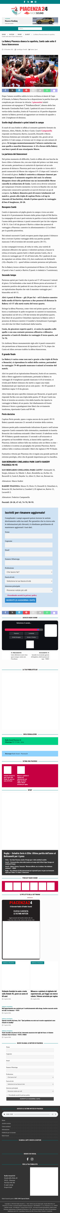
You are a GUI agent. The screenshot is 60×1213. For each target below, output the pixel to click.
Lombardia (31, 633)
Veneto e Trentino (31, 637)
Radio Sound (16, 754)
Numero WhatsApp (12, 559)
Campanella (46, 130)
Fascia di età (9, 577)
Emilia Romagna (16, 637)
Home (3, 1120)
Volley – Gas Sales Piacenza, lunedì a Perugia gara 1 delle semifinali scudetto (26, 860)
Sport (20, 34)
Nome (7, 532)
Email (7, 550)
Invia (22, 742)
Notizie (11, 34)
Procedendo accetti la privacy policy (22, 595)
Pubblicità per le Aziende (9, 1132)
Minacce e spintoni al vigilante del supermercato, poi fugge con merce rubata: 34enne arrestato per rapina (44, 993)
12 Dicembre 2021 (8, 49)
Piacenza (16, 633)
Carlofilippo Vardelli (21, 49)
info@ (11, 1185)
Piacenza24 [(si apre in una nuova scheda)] (24, 754)
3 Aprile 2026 (7, 1025)
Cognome (8, 541)
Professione (9, 568)
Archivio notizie (6, 1123)
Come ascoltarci (6, 1126)
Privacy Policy (37, 1211)
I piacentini (37, 102)
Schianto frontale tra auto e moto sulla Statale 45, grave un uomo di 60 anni (15, 993)
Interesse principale (12, 586)
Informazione (5, 1129)
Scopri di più (8, 1187)
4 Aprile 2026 (7, 999)
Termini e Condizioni (47, 1211)
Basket (32, 49)
